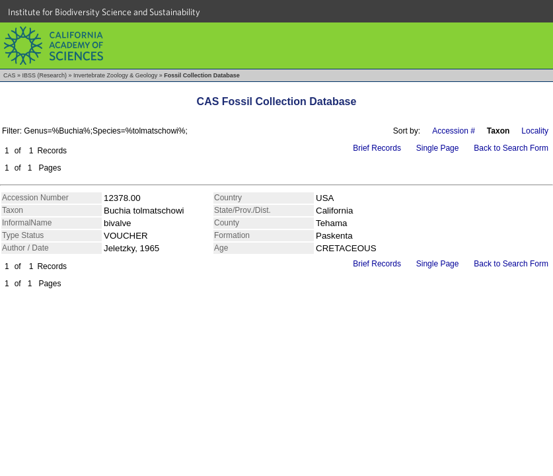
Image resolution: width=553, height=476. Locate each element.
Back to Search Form (511, 148)
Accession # (453, 131)
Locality (534, 131)
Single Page (437, 148)
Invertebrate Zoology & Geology (115, 75)
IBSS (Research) (44, 75)
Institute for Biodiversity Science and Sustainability (104, 12)
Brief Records (377, 148)
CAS (9, 75)
